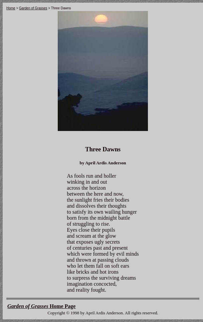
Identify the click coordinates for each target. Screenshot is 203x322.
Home (10, 8)
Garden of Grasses (33, 8)
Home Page (41, 306)
